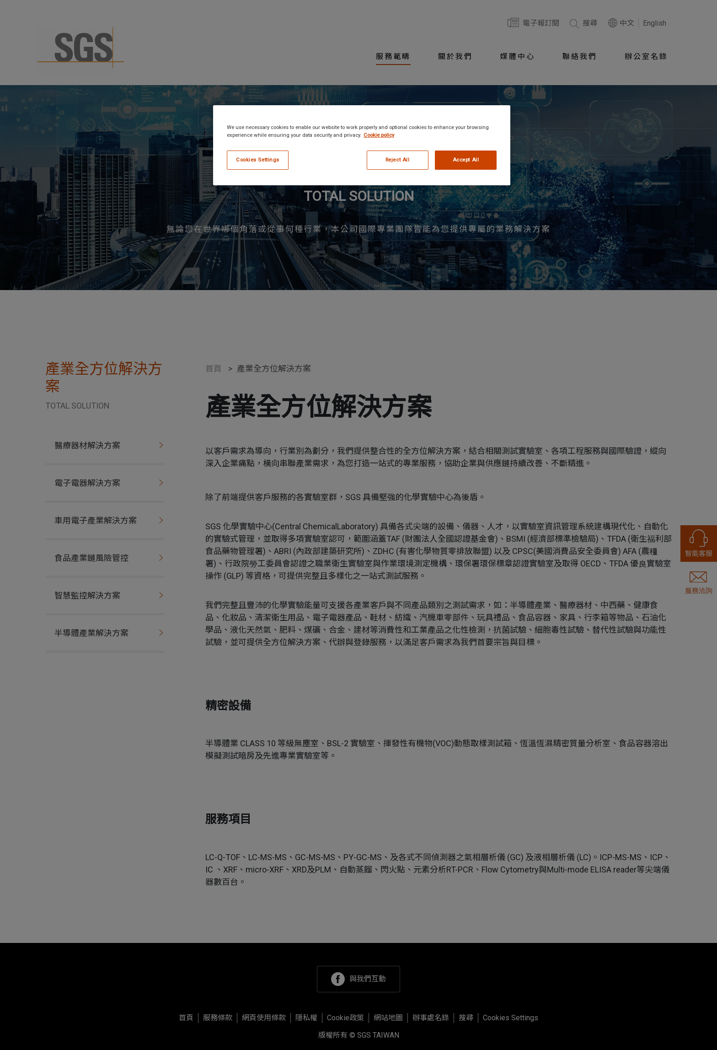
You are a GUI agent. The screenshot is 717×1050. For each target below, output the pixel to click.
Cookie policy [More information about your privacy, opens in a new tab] (379, 135)
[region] (361, 145)
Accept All (466, 159)
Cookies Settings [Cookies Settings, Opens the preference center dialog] (257, 159)
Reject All (397, 159)
